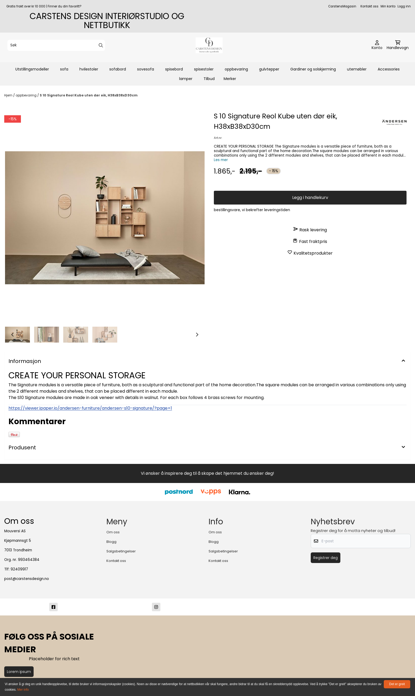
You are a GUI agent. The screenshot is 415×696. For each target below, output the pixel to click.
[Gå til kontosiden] (377, 45)
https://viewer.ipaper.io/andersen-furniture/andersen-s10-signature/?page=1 (90, 408)
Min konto (388, 6)
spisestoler (204, 69)
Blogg (111, 541)
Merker (230, 78)
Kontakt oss (369, 6)
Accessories (389, 69)
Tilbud (209, 78)
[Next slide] (197, 334)
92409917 (19, 569)
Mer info (23, 689)
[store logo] (209, 45)
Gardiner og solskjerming (313, 69)
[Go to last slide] (12, 334)
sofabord (117, 69)
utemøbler (357, 69)
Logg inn (404, 6)
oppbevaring (236, 69)
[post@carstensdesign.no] (259, 607)
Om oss (113, 532)
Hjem (8, 95)
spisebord (174, 69)
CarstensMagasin (342, 6)
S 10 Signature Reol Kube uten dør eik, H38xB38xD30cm (89, 95)
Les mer (221, 160)
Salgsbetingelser (121, 551)
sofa (64, 69)
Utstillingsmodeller (32, 69)
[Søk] (56, 45)
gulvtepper (269, 69)
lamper (185, 78)
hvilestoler (88, 69)
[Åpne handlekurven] (398, 45)
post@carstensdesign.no (26, 578)
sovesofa (145, 69)
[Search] (101, 45)
